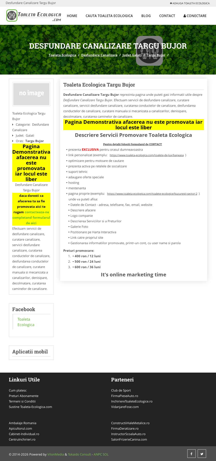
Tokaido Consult (79, 454)
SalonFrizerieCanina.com (129, 439)
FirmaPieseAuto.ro (124, 396)
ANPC (98, 454)
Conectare (195, 15)
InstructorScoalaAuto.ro (128, 434)
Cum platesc (18, 390)
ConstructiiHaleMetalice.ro (130, 423)
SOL (106, 454)
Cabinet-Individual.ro (24, 434)
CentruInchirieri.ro (22, 439)
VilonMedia (55, 454)
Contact (167, 15)
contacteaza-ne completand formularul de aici (31, 217)
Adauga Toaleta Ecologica (190, 3)
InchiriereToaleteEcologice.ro (132, 401)
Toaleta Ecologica (62, 55)
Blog (146, 15)
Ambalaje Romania (22, 423)
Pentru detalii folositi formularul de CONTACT (132, 144)
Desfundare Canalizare (99, 55)
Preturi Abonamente (23, 396)
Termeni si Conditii (22, 401)
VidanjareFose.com (125, 407)
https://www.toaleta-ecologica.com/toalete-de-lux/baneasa (147, 155)
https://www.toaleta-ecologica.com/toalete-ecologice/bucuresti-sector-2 (152, 194)
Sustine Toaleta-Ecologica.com (30, 407)
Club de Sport (121, 390)
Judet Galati (132, 55)
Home (72, 15)
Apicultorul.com (20, 428)
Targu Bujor (156, 55)
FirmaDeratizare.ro (125, 428)
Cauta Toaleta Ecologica (109, 15)
